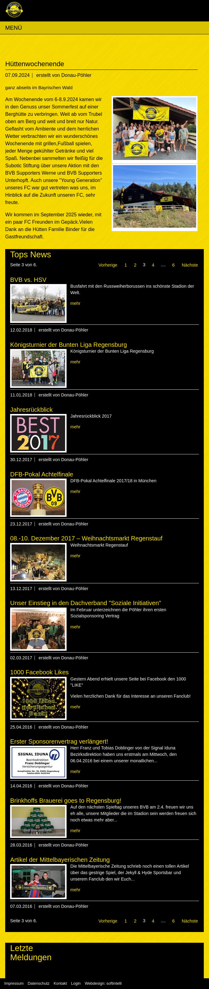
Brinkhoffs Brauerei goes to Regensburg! (65, 800)
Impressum (14, 983)
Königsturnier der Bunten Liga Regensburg (68, 344)
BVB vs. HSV (28, 279)
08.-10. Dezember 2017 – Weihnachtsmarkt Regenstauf (86, 538)
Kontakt (60, 983)
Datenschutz (39, 983)
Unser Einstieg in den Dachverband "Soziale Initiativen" (85, 603)
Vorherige (107, 265)
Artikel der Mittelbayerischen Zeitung (60, 859)
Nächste (190, 265)
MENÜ (13, 28)
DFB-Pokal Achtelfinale (41, 474)
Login (76, 983)
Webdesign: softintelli (103, 983)
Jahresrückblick (31, 409)
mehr (75, 303)
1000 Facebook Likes (39, 672)
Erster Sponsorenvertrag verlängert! (59, 741)
